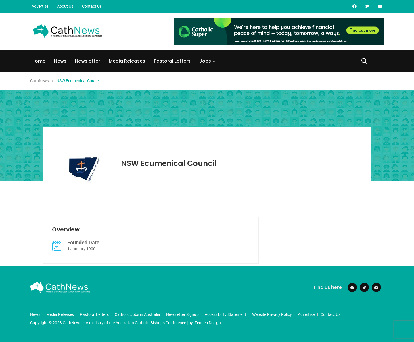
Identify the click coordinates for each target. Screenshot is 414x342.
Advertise (40, 6)
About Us (65, 6)
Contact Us (92, 6)
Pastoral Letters (172, 61)
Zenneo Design (208, 322)
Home (38, 61)
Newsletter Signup (182, 314)
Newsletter (87, 61)
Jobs (205, 61)
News (60, 61)
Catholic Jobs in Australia (137, 314)
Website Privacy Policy (272, 314)
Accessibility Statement (225, 314)
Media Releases (127, 61)
